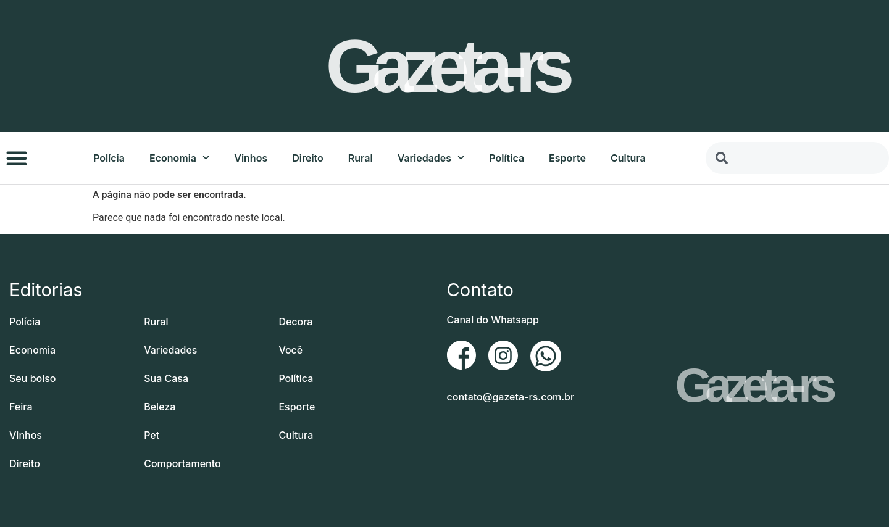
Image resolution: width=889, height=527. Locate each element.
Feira (21, 406)
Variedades (431, 157)
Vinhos (250, 158)
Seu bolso (32, 378)
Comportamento (182, 463)
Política (506, 158)
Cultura (628, 158)
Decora (295, 321)
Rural (360, 158)
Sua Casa (166, 378)
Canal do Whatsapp (493, 319)
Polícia (109, 158)
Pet (151, 435)
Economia (179, 157)
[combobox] (797, 158)
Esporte (567, 158)
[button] (16, 158)
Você (290, 350)
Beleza (159, 406)
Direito (307, 158)
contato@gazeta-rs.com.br (511, 397)
